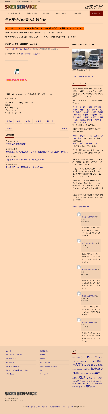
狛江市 (76, 122)
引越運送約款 (44, 351)
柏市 (81, 143)
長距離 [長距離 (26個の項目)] (89, 386)
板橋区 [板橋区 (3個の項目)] (84, 381)
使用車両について (11, 358)
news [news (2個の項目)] (73, 357)
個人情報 (42, 358)
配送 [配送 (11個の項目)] (80, 387)
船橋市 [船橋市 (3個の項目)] (97, 383)
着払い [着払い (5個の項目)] (80, 383)
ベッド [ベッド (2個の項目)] (88, 361)
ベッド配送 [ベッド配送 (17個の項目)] (95, 361)
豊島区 (78, 117)
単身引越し (46, 13)
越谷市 (82, 136)
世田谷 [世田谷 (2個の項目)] (88, 365)
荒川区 (82, 107)
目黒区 (82, 120)
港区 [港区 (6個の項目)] (76, 383)
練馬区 (93, 117)
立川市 (91, 122)
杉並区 (93, 112)
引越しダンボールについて (14, 355)
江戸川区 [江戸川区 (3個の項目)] (88, 381)
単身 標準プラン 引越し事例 (30, 54)
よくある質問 (10, 362)
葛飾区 (82, 110)
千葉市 (9, 121)
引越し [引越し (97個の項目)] (83, 377)
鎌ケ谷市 (89, 143)
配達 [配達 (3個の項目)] (84, 387)
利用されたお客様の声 (80, 207)
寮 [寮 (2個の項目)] (78, 378)
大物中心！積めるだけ (62, 13)
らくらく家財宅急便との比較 (48, 366)
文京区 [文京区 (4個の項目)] (100, 378)
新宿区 (86, 112)
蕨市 (79, 138)
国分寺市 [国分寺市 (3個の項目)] (88, 373)
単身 (18, 121)
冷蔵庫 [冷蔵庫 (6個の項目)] (85, 369)
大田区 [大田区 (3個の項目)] (93, 373)
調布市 (89, 120)
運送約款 (42, 355)
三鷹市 (83, 122)
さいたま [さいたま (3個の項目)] (77, 357)
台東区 (85, 115)
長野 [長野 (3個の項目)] (94, 387)
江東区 (38, 121)
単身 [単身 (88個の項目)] (94, 368)
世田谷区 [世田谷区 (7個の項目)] (94, 365)
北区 (88, 110)
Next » (64, 128)
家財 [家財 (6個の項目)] (75, 378)
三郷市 (96, 136)
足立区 (75, 107)
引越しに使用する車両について (84, 76)
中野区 (86, 117)
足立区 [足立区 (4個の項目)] (76, 387)
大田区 (75, 110)
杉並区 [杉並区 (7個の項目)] (78, 381)
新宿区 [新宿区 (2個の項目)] (74, 381)
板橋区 (89, 107)
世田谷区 (77, 115)
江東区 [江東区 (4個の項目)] (93, 381)
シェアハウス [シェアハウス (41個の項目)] (89, 357)
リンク (42, 370)
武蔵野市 (98, 120)
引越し (28, 121)
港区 (76, 120)
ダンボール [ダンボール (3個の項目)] (83, 361)
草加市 (75, 136)
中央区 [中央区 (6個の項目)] (100, 365)
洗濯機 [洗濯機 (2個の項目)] (97, 381)
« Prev (9, 128)
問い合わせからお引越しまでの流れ (17, 370)
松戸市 (75, 143)
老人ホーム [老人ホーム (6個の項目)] (91, 383)
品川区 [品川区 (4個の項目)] (83, 373)
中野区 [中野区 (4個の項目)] (74, 369)
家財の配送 (77, 13)
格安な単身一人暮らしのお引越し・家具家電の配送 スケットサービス (50, 407)
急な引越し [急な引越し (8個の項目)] (93, 378)
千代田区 (93, 115)
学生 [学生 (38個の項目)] (97, 373)
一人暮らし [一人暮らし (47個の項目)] (79, 364)
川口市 (89, 136)
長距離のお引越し (31, 13)
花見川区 (49, 121)
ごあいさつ (9, 351)
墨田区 (100, 112)
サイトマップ (44, 374)
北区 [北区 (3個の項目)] (89, 369)
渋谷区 (78, 112)
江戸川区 (97, 107)
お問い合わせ (96, 13)
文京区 (100, 117)
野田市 (97, 143)
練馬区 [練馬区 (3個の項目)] (84, 383)
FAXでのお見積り (45, 362)
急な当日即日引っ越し (14, 13)
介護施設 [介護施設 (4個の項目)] (79, 369)
